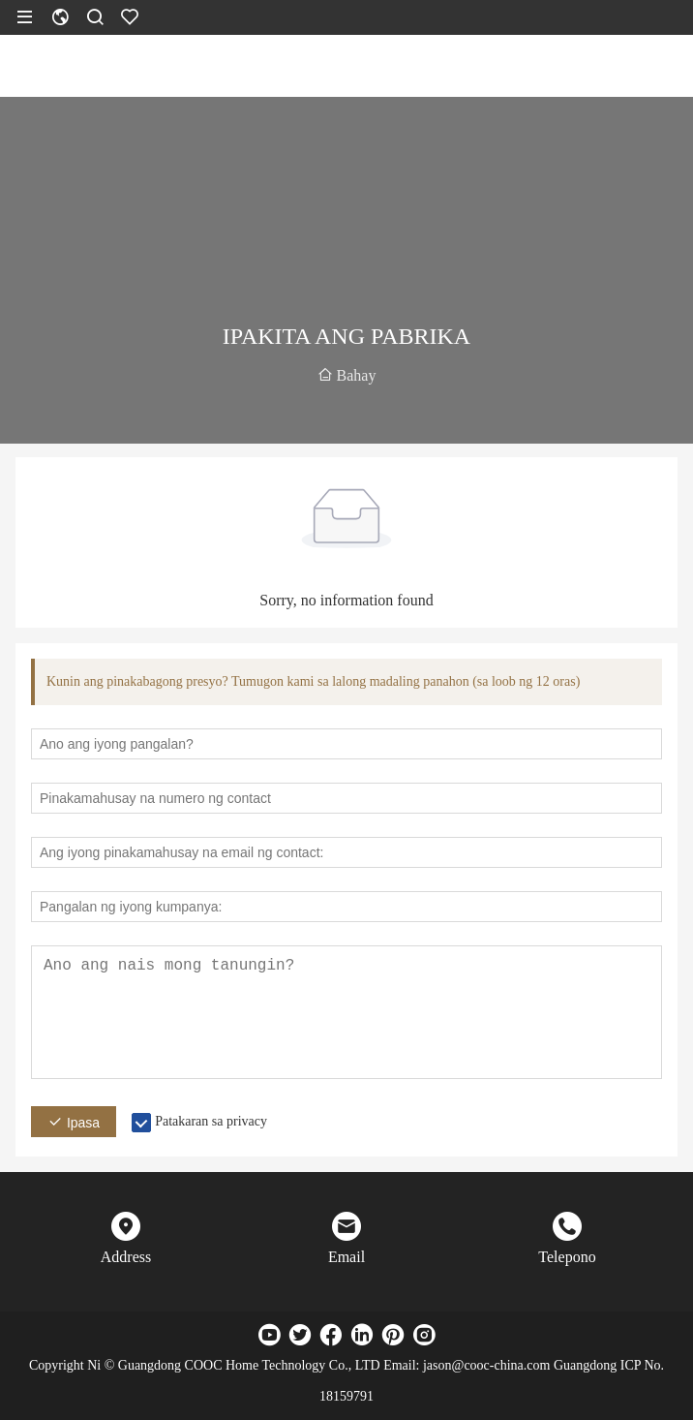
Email (346, 1257)
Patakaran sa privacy (211, 1121)
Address (126, 1257)
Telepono (566, 1257)
